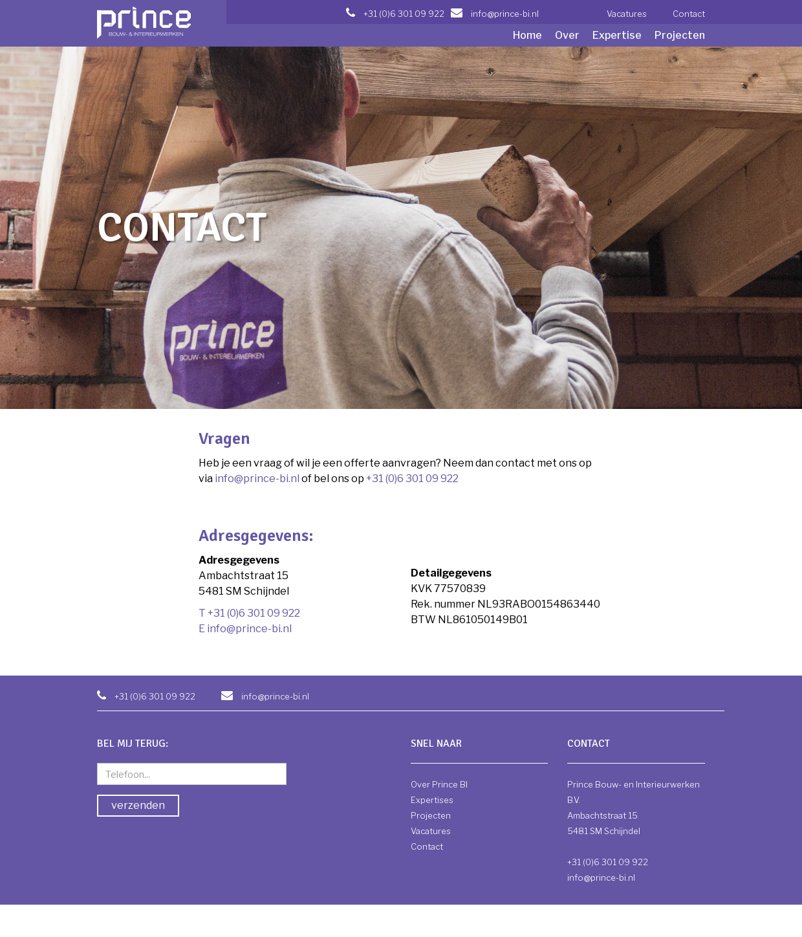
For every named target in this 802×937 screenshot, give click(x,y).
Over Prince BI (439, 784)
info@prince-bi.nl (257, 478)
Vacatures (627, 13)
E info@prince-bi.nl (245, 629)
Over (567, 35)
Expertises (432, 800)
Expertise (617, 35)
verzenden (138, 805)
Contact (689, 13)
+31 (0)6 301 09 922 (412, 478)
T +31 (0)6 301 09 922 (249, 613)
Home (527, 35)
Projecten (680, 35)
